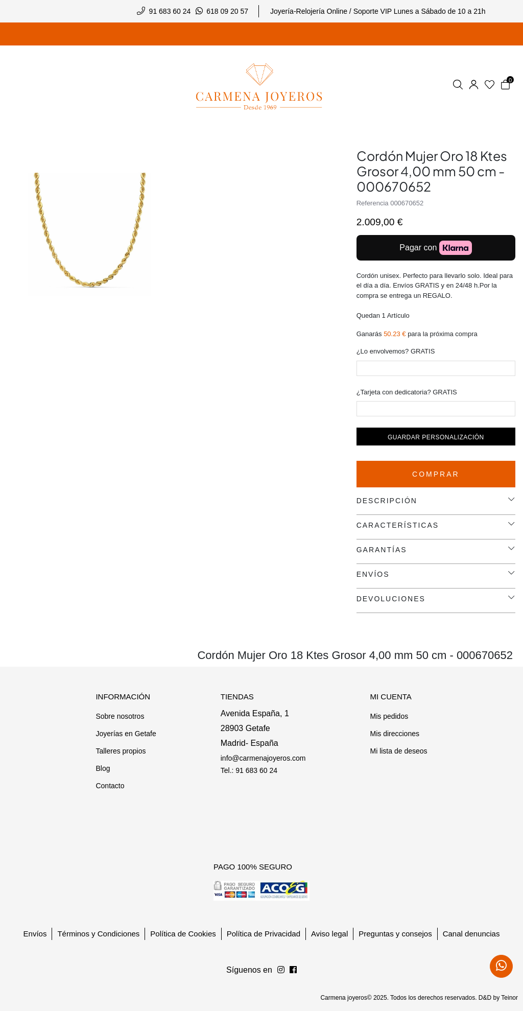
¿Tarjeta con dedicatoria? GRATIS (406, 392)
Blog (103, 768)
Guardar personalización (436, 437)
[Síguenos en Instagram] (293, 970)
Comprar (436, 474)
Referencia (372, 203)
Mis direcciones (394, 734)
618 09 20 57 (227, 11)
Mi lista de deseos (398, 751)
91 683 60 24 (170, 11)
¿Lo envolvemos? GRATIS (395, 351)
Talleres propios (121, 751)
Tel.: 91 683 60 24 (249, 770)
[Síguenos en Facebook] (280, 970)
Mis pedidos (389, 716)
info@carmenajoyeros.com (263, 758)
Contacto (110, 786)
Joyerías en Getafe (126, 734)
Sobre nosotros (120, 716)
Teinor (509, 997)
